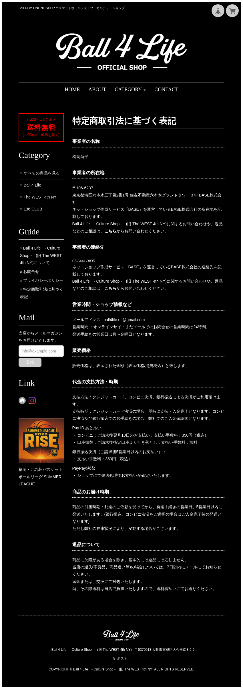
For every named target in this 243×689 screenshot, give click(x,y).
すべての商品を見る (42, 173)
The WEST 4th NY (40, 197)
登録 (30, 362)
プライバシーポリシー (43, 280)
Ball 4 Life (32, 185)
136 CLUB (33, 209)
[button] (130, 89)
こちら (110, 231)
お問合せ (31, 271)
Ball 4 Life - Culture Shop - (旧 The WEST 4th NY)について (41, 255)
